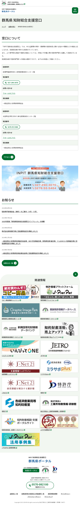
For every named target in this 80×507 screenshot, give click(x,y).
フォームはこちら (9, 93)
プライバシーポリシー (34, 497)
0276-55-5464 (13, 127)
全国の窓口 (12, 27)
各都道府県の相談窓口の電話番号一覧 (32, 494)
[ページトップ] (75, 274)
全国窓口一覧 (14, 494)
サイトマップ (49, 497)
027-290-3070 (13, 82)
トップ (4, 27)
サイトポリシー (65, 494)
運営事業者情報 (52, 494)
